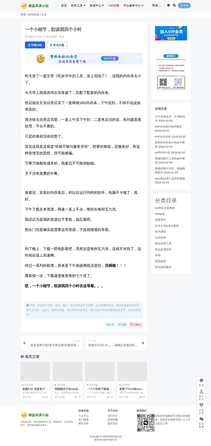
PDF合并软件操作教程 (168, 126)
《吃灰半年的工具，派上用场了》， (83, 76)
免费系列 (160, 219)
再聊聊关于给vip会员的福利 (66, 390)
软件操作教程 (163, 267)
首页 (23, 14)
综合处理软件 (163, 249)
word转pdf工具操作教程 (170, 178)
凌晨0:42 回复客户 (33, 389)
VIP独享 (160, 214)
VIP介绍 (112, 415)
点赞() (135, 324)
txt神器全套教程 (165, 208)
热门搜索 (84, 419)
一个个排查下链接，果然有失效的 (99, 390)
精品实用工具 (163, 243)
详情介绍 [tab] (35, 45)
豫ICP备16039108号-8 (105, 439)
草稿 (157, 255)
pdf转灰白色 (162, 152)
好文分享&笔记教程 (167, 225)
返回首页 (113, 423)
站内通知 (160, 231)
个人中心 (84, 415)
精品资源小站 (115, 436)
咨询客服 (113, 419)
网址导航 (84, 423)
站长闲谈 (33, 14)
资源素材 (160, 261)
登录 (184, 5)
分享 (110, 324)
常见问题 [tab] (57, 45)
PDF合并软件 (163, 136)
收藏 (122, 324)
